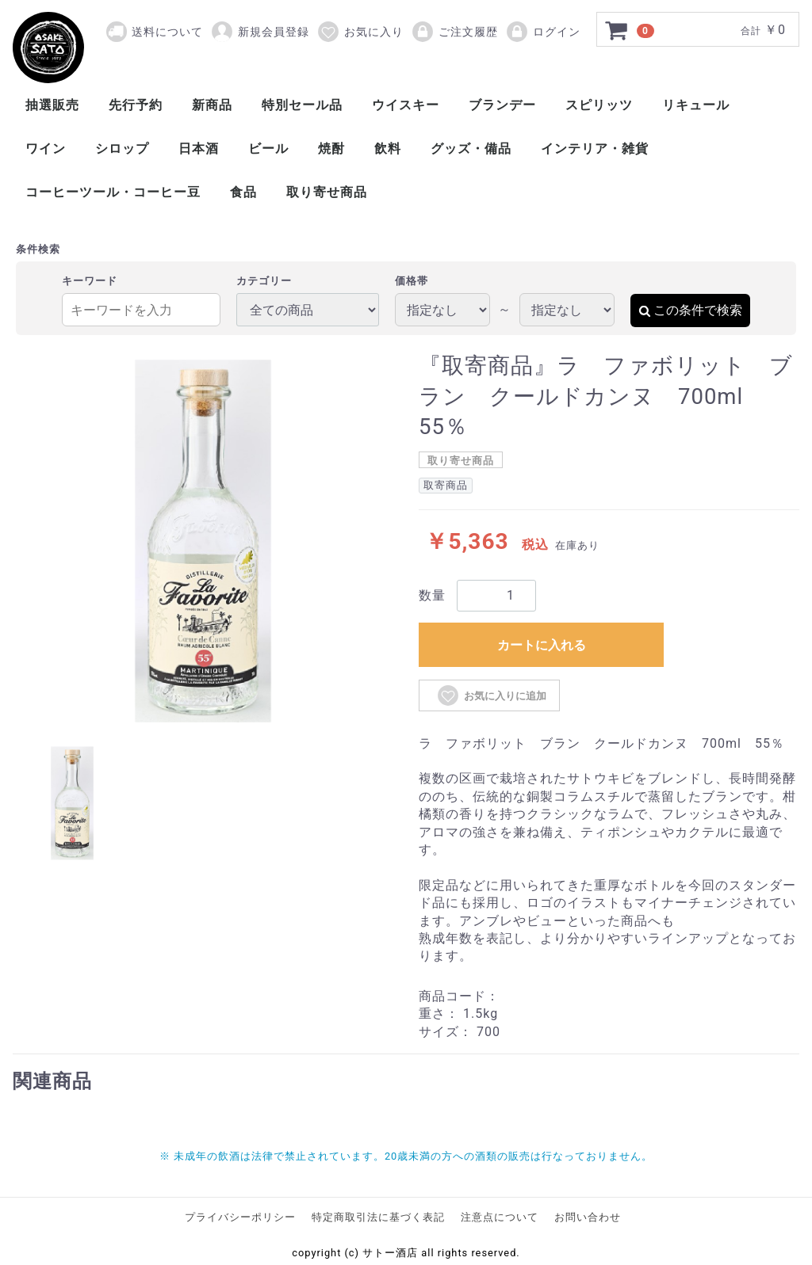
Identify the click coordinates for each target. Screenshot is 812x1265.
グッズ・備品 (471, 148)
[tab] (72, 803)
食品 (243, 192)
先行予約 (136, 104)
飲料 (387, 148)
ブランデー (502, 104)
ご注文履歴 (454, 32)
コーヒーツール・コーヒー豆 (113, 192)
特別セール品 (302, 104)
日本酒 (198, 148)
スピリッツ (599, 104)
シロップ (122, 148)
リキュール (696, 104)
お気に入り (360, 32)
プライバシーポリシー (240, 1217)
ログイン (542, 32)
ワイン (45, 148)
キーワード (89, 281)
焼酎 (331, 148)
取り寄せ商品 (326, 192)
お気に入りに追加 (491, 695)
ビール (268, 148)
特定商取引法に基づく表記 (378, 1217)
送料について (167, 31)
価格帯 (411, 281)
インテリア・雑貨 (595, 148)
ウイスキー (405, 104)
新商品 (212, 104)
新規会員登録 (259, 32)
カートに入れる (541, 645)
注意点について (499, 1217)
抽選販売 (52, 104)
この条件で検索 (690, 310)
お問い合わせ (587, 1217)
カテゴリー (264, 281)
